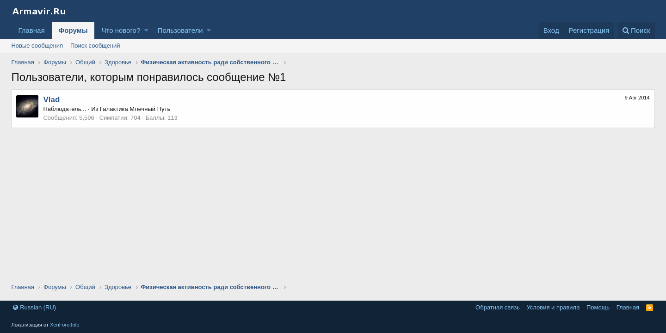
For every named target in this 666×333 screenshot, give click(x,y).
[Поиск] (636, 30)
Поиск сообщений (95, 45)
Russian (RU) (34, 307)
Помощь (598, 307)
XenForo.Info (65, 324)
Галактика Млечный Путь (135, 108)
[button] (146, 30)
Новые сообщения (37, 45)
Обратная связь (497, 307)
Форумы (73, 30)
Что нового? (120, 30)
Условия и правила (553, 307)
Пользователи (180, 30)
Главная (31, 30)
